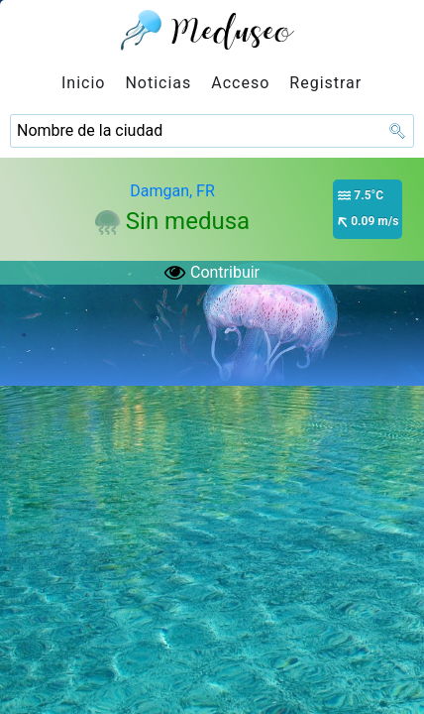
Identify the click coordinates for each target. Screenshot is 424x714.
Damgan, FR (172, 190)
